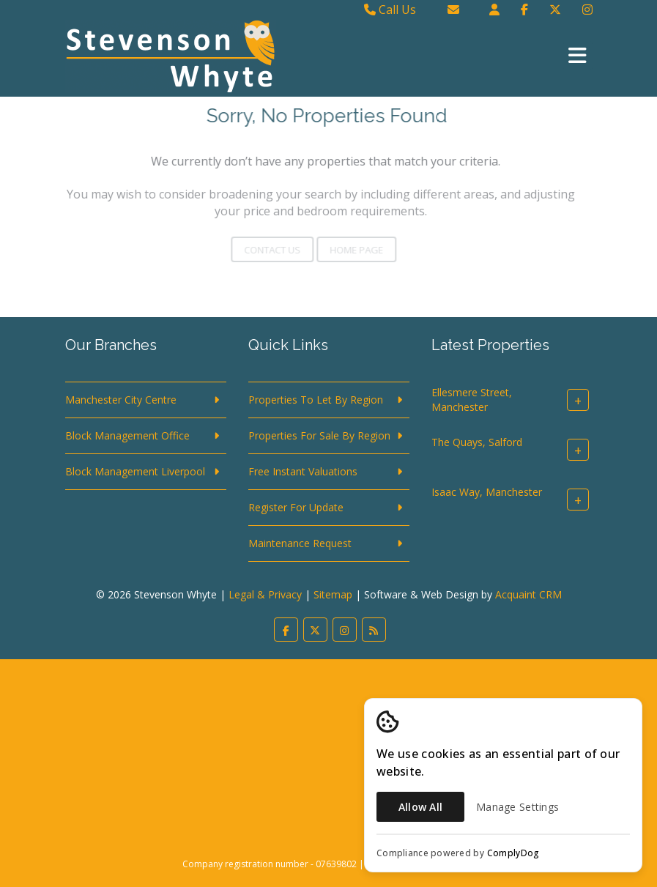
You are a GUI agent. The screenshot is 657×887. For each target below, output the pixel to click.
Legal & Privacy (265, 594)
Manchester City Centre (121, 400)
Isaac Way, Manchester (486, 492)
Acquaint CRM (528, 594)
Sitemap (332, 594)
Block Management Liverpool (135, 471)
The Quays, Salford (476, 442)
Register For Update (296, 507)
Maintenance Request (300, 543)
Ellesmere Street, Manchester (471, 399)
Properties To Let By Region (315, 400)
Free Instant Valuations (302, 471)
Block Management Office (127, 435)
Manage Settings (517, 807)
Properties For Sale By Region (319, 435)
